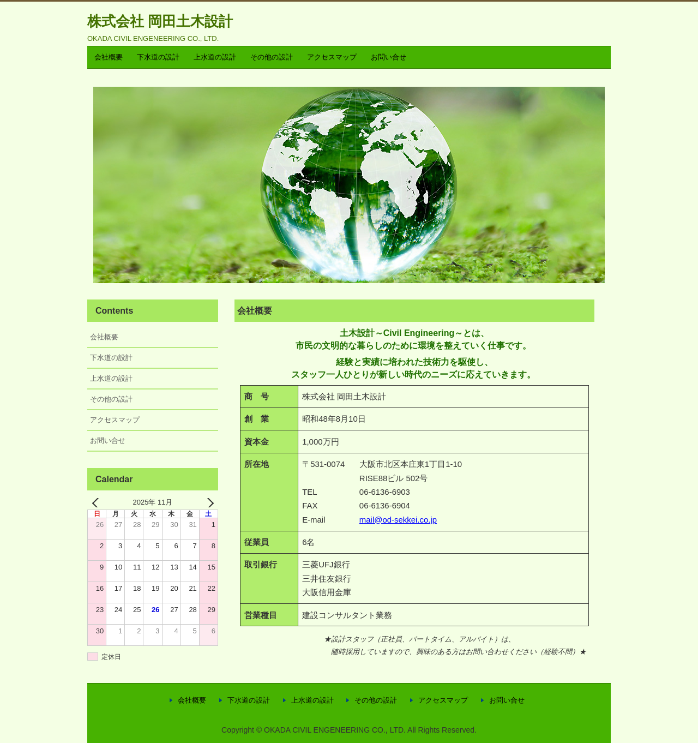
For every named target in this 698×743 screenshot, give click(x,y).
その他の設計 (271, 57)
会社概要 (108, 57)
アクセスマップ (332, 57)
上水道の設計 (215, 57)
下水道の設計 (158, 57)
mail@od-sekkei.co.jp (398, 519)
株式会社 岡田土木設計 (160, 21)
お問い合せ (388, 57)
